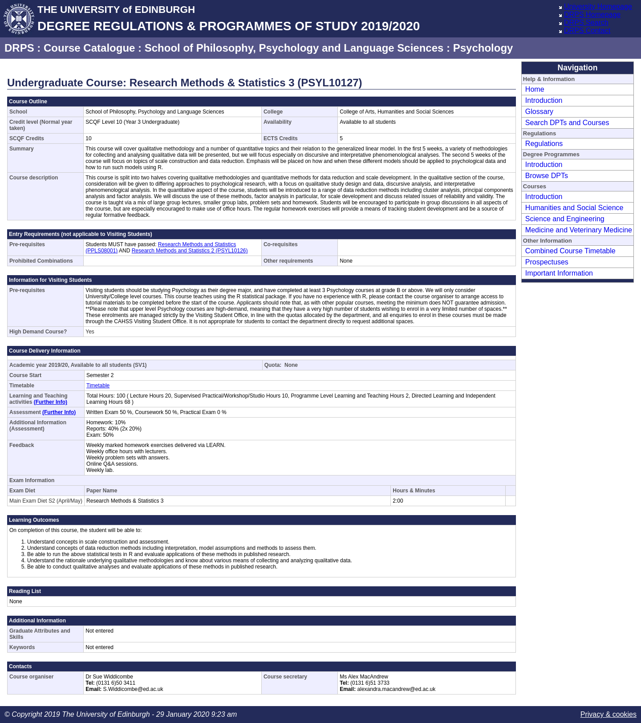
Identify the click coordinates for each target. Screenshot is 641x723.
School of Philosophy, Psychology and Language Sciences (294, 48)
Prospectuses (546, 262)
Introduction (544, 100)
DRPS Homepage (592, 14)
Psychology (483, 48)
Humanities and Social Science (574, 207)
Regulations (544, 143)
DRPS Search (586, 22)
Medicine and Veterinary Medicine (578, 230)
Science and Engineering (564, 219)
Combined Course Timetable (570, 251)
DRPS (19, 48)
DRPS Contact (587, 30)
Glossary (539, 111)
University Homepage (598, 6)
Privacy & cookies (608, 714)
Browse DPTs (546, 175)
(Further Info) (50, 402)
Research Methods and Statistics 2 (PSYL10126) (190, 251)
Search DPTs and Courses (567, 122)
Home (534, 89)
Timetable (98, 385)
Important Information (559, 273)
